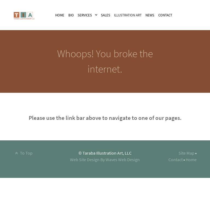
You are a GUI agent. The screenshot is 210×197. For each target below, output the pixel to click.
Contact (175, 159)
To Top (23, 153)
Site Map (186, 153)
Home (191, 159)
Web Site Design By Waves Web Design (105, 159)
